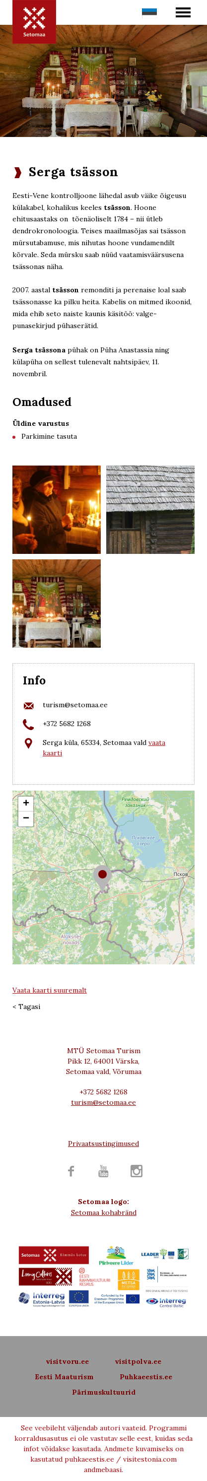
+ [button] (26, 804)
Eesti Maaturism (64, 1376)
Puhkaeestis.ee (146, 1376)
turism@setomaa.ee (75, 704)
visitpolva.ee (138, 1361)
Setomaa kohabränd (104, 1212)
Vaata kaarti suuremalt (49, 990)
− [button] (26, 818)
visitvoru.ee (67, 1361)
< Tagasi (26, 1006)
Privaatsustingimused (103, 1143)
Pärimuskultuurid (104, 1392)
